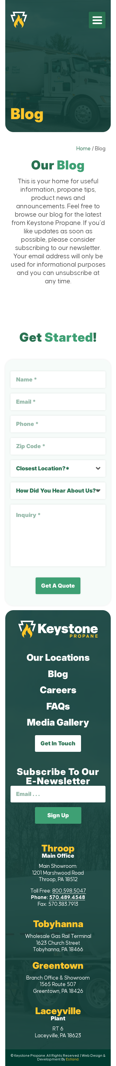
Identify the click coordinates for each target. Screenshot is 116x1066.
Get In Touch (58, 743)
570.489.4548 (67, 897)
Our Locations (58, 657)
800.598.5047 (69, 891)
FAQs (58, 706)
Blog (58, 673)
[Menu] (97, 20)
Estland (72, 1059)
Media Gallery (58, 722)
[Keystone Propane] (19, 20)
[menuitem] (97, 20)
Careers (58, 689)
